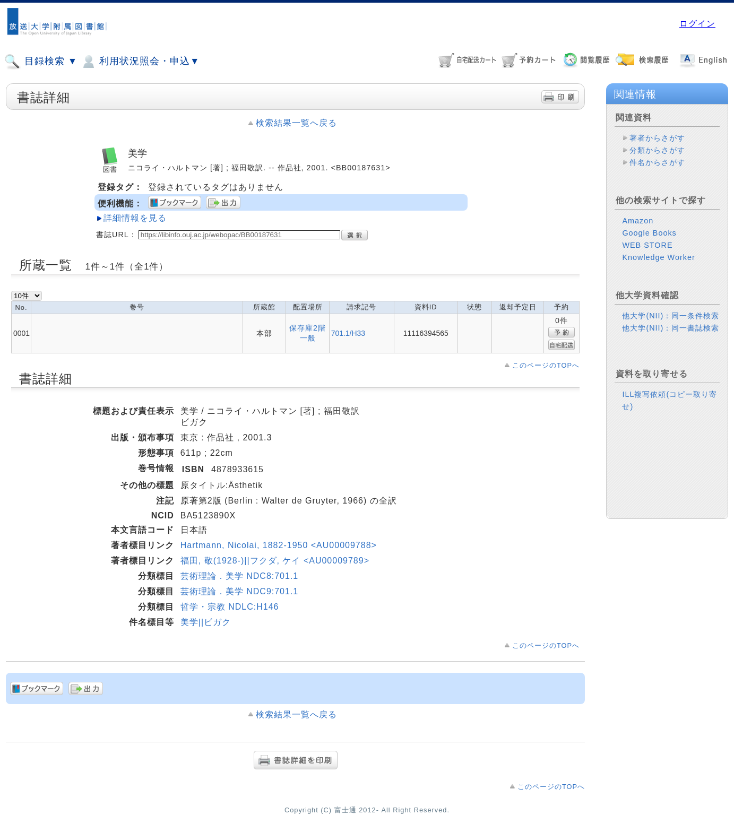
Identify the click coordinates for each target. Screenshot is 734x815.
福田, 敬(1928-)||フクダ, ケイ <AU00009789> (274, 560)
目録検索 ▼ (40, 62)
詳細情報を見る (135, 217)
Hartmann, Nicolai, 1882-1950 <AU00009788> (278, 545)
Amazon (637, 220)
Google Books (649, 233)
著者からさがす (657, 138)
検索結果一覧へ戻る (296, 122)
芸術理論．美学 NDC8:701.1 (239, 575)
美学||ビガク (205, 622)
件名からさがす (657, 162)
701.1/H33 (348, 333)
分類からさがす (657, 150)
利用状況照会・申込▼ (140, 62)
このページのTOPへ (546, 365)
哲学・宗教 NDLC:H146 (229, 606)
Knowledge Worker (658, 257)
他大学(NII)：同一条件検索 (670, 315)
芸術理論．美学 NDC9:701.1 (239, 591)
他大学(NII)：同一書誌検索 (670, 328)
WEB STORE (647, 245)
